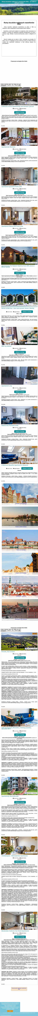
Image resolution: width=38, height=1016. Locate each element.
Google (3, 1003)
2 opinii (26, 443)
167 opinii (24, 362)
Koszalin (34, 721)
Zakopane (34, 851)
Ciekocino (34, 88)
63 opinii (25, 158)
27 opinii (28, 239)
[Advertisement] (19, 73)
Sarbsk (35, 252)
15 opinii (25, 672)
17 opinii (27, 198)
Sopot (35, 927)
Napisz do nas (32, 1012)
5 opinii (24, 403)
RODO (12, 1009)
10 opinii (31, 116)
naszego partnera (21, 163)
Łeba (35, 129)
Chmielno (34, 790)
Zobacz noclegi (20, 113)
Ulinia (35, 295)
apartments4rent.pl (34, 0)
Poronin (35, 644)
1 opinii (30, 955)
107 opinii (30, 879)
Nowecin (34, 456)
